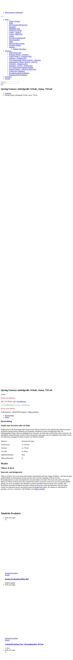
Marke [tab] (7, 206)
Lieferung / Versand (11, 640)
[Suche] (2, 84)
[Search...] (10, 82)
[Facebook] (1, 627)
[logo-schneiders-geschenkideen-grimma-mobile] (13, 9)
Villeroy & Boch (33, 201)
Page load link (5, 658)
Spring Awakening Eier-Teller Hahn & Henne (23, 500)
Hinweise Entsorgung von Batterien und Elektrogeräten (23, 645)
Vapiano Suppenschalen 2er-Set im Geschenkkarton (26, 563)
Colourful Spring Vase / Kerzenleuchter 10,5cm (24, 433)
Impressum (8, 651)
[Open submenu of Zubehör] (15, 47)
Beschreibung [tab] (9, 204)
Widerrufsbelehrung (11, 643)
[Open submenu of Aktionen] (12, 51)
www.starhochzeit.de (55, 654)
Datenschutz (9, 649)
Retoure (7, 642)
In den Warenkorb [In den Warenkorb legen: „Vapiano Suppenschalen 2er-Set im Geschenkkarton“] (11, 559)
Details (7, 364)
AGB (6, 647)
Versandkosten (21, 190)
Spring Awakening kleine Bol (17, 368)
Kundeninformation (11, 636)
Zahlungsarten (9, 638)
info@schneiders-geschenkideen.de (12, 602)
